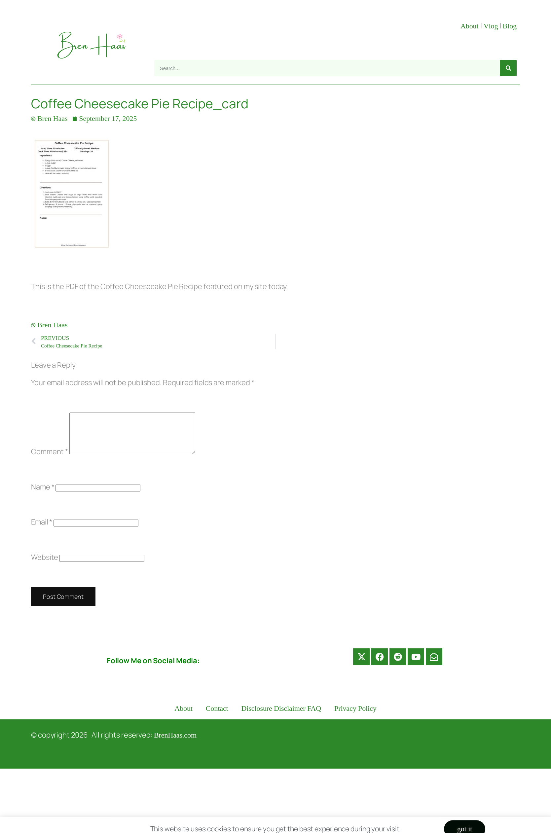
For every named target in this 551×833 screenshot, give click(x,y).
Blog (510, 26)
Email (41, 530)
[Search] (508, 68)
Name (42, 495)
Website (44, 565)
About (470, 26)
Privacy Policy (355, 716)
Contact (217, 716)
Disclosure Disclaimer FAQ (281, 716)
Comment (49, 459)
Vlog (492, 26)
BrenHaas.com (175, 743)
